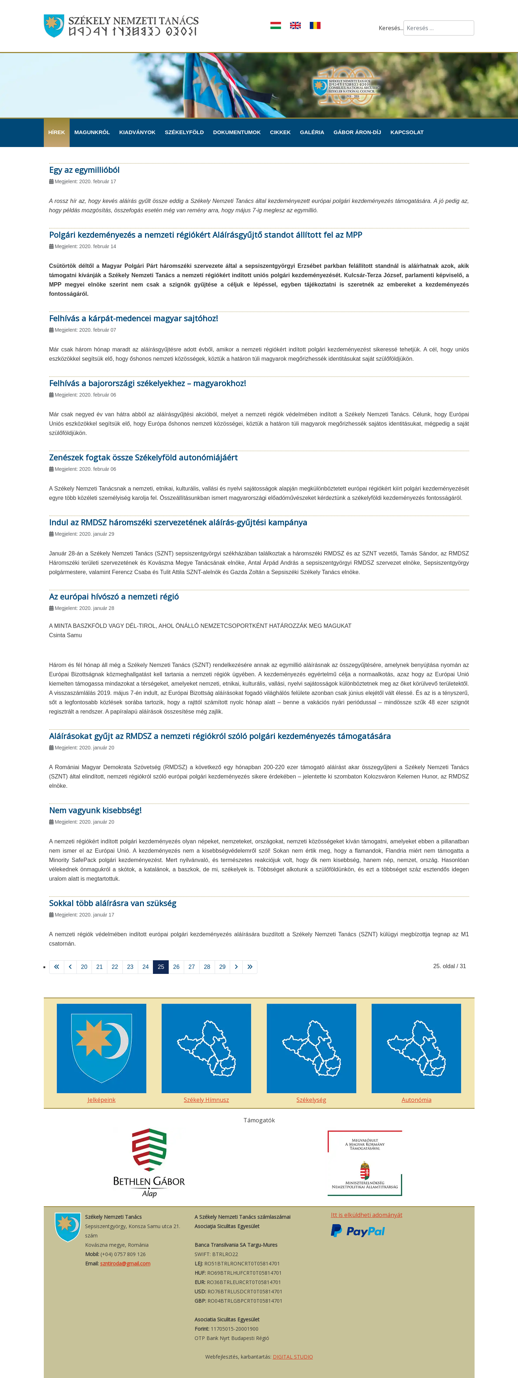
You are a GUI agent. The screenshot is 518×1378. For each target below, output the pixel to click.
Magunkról (92, 132)
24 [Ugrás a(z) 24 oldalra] (146, 967)
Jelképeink (101, 1054)
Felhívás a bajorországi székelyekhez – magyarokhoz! (147, 383)
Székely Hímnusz (206, 1054)
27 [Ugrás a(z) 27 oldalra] (191, 967)
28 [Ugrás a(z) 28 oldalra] (207, 967)
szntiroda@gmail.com (125, 1263)
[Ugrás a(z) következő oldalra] (236, 967)
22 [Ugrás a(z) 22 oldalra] (115, 967)
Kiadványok (137, 132)
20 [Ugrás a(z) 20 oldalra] (84, 967)
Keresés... (391, 28)
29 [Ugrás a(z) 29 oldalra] (222, 967)
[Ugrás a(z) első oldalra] (56, 967)
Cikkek (280, 132)
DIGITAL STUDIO (293, 1356)
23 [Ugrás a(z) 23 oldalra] (130, 967)
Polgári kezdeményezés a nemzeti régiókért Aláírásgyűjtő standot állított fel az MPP (205, 234)
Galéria (312, 132)
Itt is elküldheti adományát (366, 1215)
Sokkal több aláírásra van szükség (112, 903)
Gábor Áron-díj (357, 132)
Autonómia (416, 1054)
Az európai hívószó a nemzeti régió (114, 596)
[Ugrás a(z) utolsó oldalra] (249, 967)
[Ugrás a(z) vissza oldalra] (70, 967)
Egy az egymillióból (84, 169)
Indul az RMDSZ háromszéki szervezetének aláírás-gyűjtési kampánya (178, 522)
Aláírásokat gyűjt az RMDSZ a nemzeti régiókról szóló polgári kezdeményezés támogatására (220, 735)
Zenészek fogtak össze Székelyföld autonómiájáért (143, 457)
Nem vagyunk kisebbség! (95, 810)
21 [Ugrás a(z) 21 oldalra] (99, 967)
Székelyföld (184, 132)
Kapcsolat (407, 132)
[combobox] (438, 27)
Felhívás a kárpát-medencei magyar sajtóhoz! (133, 318)
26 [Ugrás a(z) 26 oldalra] (176, 967)
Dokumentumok (237, 132)
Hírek (56, 132)
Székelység (311, 1054)
